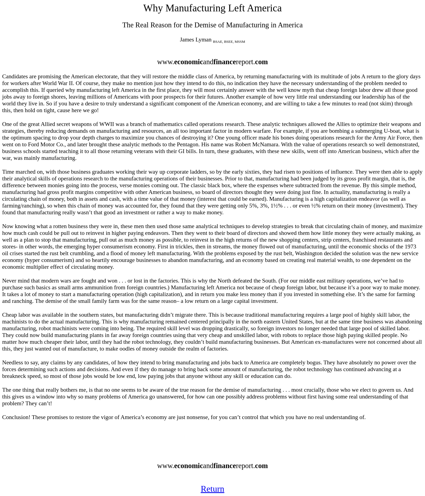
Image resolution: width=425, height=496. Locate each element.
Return (212, 489)
